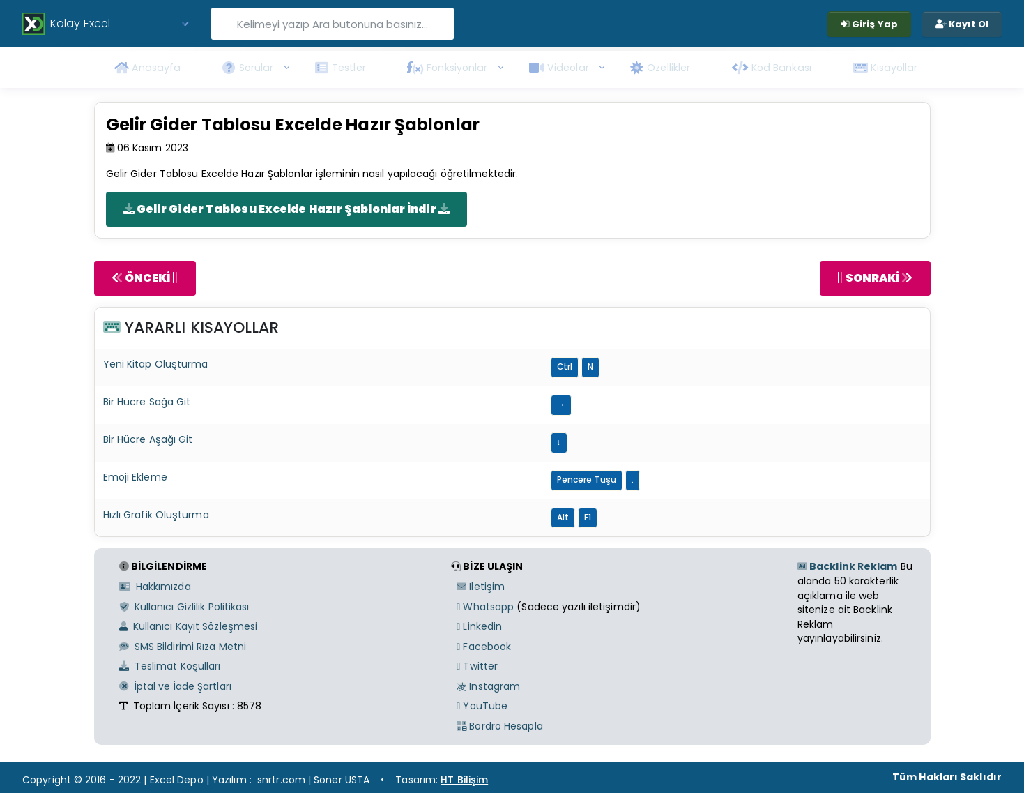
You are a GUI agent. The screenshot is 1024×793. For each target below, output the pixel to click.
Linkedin (479, 626)
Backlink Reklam (847, 566)
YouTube (482, 706)
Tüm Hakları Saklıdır (947, 777)
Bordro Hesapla (500, 726)
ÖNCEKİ (145, 278)
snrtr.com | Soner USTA (313, 780)
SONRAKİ (874, 278)
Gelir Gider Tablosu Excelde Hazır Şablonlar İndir (286, 209)
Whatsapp (485, 607)
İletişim (481, 587)
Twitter (477, 666)
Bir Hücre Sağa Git (147, 402)
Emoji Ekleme (135, 477)
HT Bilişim (464, 780)
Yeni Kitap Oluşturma (155, 364)
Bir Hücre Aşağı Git (148, 439)
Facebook (484, 647)
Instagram (488, 686)
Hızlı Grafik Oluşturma (156, 515)
